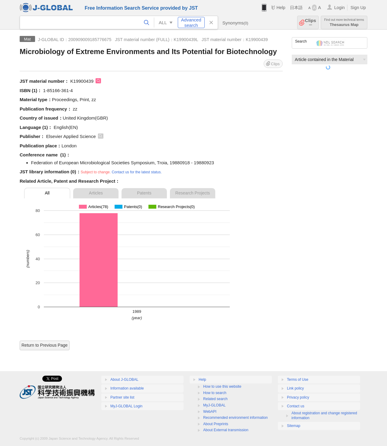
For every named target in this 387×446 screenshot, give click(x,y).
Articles (96, 193)
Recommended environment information (235, 418)
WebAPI (209, 411)
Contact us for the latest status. (136, 172)
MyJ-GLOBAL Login (126, 406)
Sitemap (293, 426)
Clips (310, 22)
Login (339, 7)
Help (280, 7)
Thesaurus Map (344, 22)
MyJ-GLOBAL (214, 405)
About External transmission (225, 430)
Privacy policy (298, 397)
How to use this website (222, 386)
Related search (215, 399)
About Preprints (215, 424)
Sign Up (358, 7)
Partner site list (122, 397)
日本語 (296, 7)
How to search (214, 393)
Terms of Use (297, 379)
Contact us (295, 406)
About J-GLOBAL (124, 379)
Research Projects (192, 193)
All (47, 193)
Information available (127, 388)
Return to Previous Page (44, 345)
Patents (144, 193)
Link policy (295, 388)
